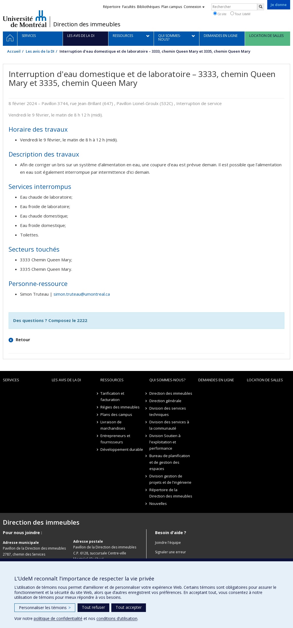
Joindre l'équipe (168, 542)
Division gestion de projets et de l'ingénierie (170, 479)
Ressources (112, 379)
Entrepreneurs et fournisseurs (115, 439)
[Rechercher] (260, 6)
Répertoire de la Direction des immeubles (170, 493)
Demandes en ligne (216, 379)
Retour (22, 339)
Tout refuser (93, 607)
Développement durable (121, 449)
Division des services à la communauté (169, 425)
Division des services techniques (167, 411)
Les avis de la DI (40, 51)
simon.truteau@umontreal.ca (82, 294)
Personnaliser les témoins (45, 607)
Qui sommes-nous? (167, 379)
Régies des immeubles (120, 407)
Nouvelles (158, 503)
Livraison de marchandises (112, 425)
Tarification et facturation (112, 396)
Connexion (194, 6)
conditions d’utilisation (116, 618)
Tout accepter (129, 607)
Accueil (14, 51)
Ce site (219, 13)
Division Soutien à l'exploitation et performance (165, 442)
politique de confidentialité (58, 618)
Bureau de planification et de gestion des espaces (169, 462)
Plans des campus (116, 414)
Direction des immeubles (86, 24)
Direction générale (165, 400)
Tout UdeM (240, 13)
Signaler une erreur (170, 552)
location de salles (265, 379)
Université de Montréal (25, 18)
